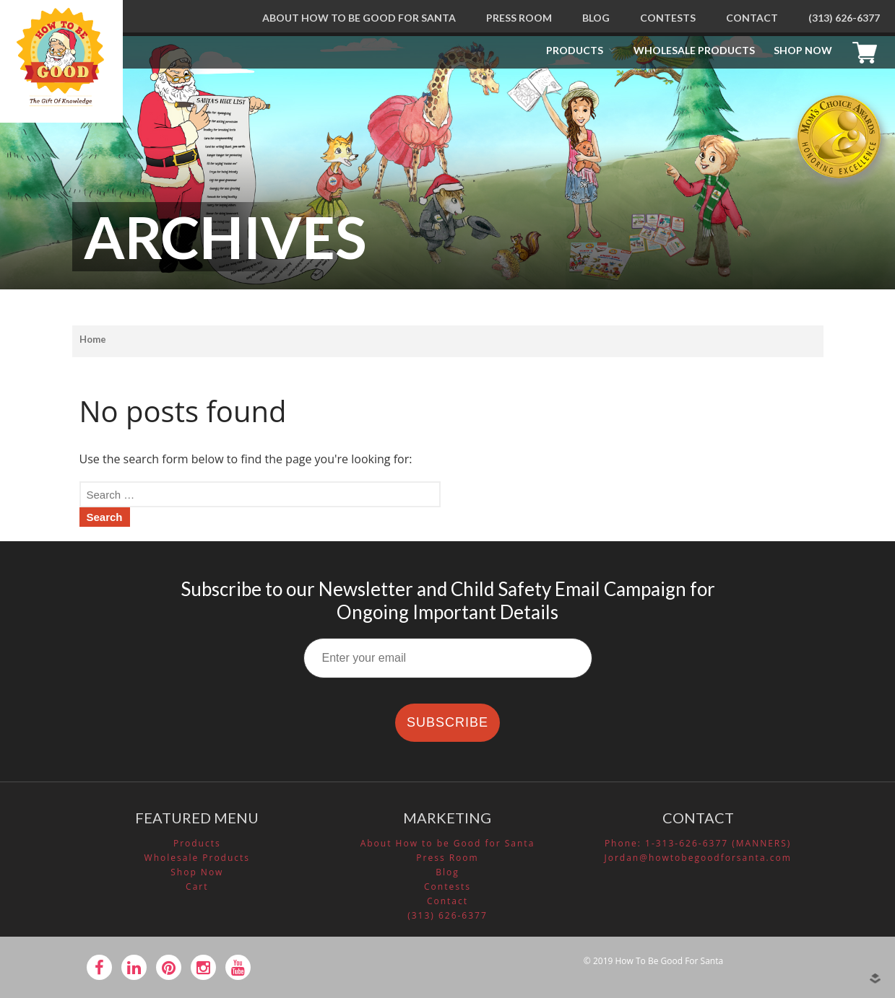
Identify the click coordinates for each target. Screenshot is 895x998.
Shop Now (803, 50)
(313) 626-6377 (844, 18)
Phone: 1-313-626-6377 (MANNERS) (698, 843)
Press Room (519, 18)
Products (574, 50)
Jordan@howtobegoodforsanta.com (697, 858)
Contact (752, 18)
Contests (668, 18)
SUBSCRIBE (447, 722)
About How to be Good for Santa (359, 18)
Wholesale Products (694, 50)
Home (92, 339)
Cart (868, 50)
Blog (596, 18)
